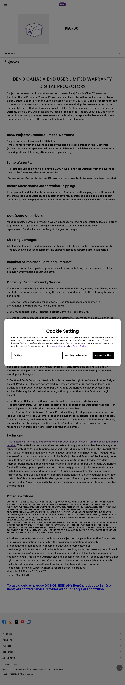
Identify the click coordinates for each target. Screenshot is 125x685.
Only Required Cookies (76, 355)
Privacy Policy (79, 346)
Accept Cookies (103, 355)
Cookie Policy (58, 346)
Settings (18, 355)
